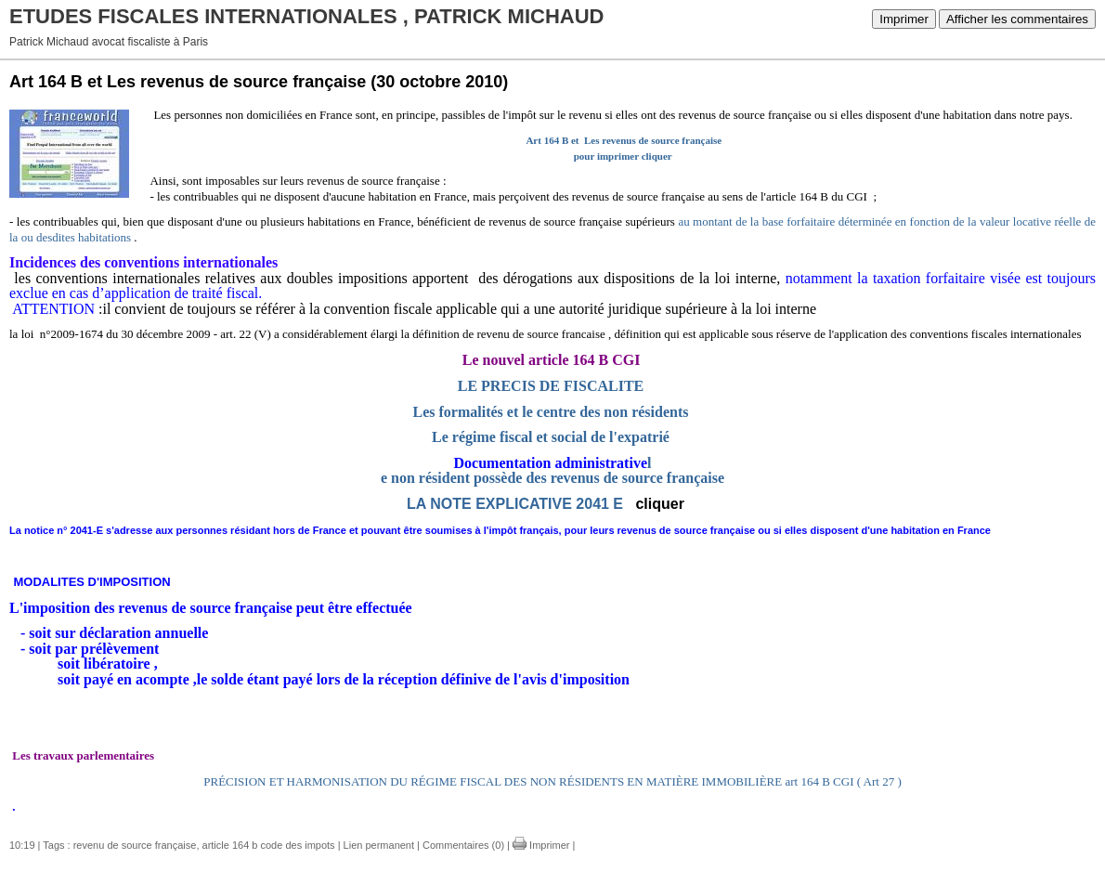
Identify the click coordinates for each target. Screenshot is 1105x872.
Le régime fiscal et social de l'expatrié (551, 437)
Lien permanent (379, 845)
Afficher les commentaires (1017, 19)
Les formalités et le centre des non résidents (551, 412)
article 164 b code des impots (268, 845)
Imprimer (904, 19)
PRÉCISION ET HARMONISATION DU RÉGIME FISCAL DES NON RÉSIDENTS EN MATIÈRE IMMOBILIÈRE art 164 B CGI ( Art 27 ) (552, 781)
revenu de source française (135, 845)
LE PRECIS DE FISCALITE (551, 386)
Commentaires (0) (463, 845)
